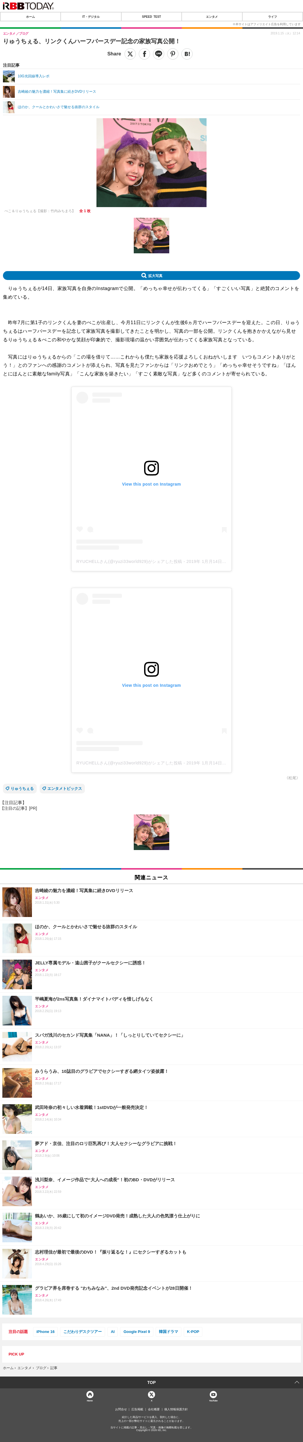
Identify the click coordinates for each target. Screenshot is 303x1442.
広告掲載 (137, 1409)
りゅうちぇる (22, 788)
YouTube (213, 1400)
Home (90, 1400)
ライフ (272, 16)
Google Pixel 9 (136, 1331)
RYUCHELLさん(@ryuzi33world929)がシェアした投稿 (129, 561)
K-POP (193, 1331)
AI (113, 1331)
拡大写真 (155, 275)
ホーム (30, 16)
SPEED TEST (151, 16)
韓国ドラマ (168, 1331)
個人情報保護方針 (176, 1409)
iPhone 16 (45, 1331)
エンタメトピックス (64, 788)
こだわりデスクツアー (82, 1331)
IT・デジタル (91, 16)
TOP (151, 1382)
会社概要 (154, 1409)
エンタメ (212, 16)
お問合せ (121, 1409)
